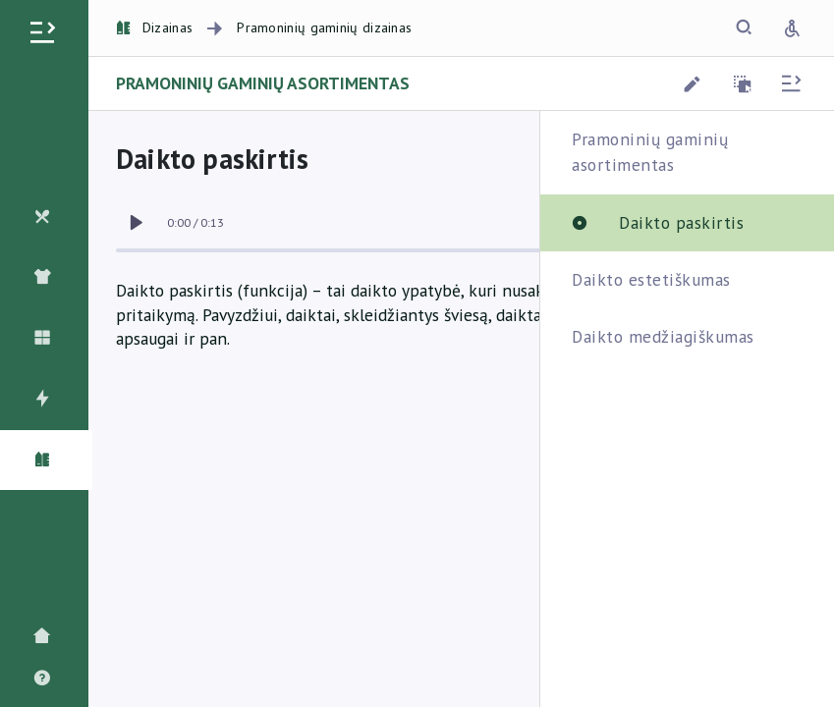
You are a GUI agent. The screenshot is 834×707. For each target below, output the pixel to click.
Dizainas (154, 27)
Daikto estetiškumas (651, 279)
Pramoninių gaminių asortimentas (650, 152)
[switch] (135, 223)
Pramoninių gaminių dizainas (324, 27)
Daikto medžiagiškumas (663, 336)
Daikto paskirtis (681, 222)
